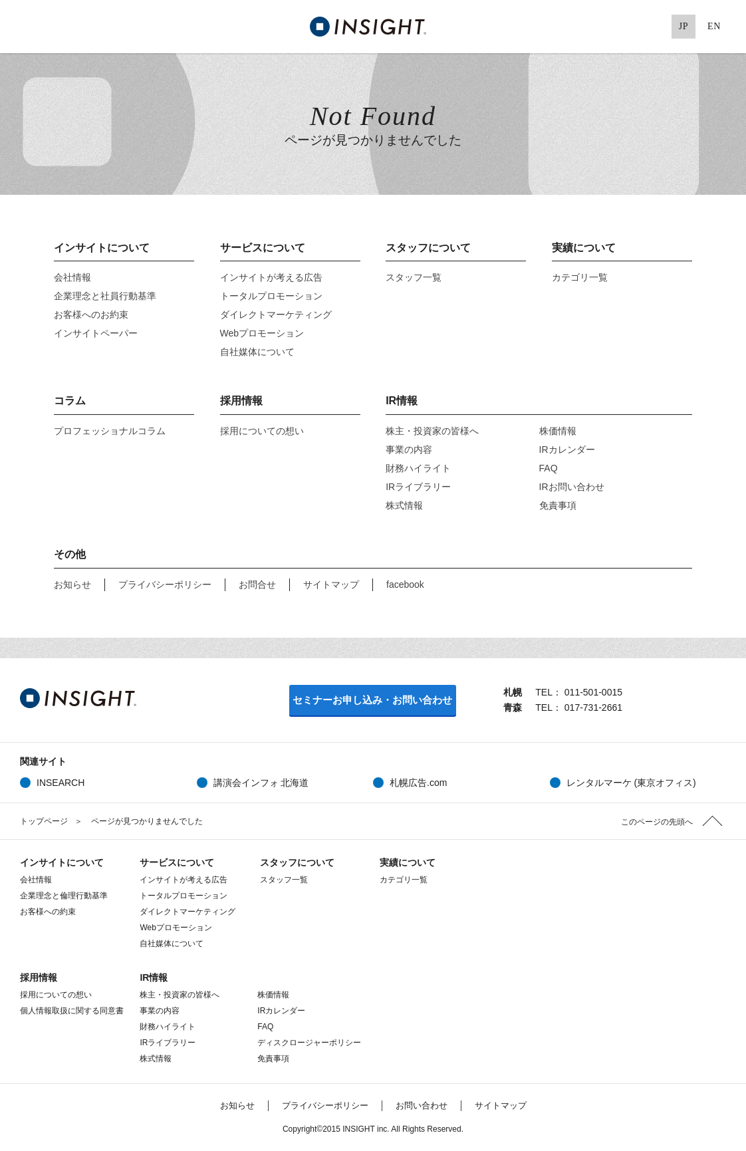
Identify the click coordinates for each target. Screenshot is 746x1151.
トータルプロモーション (271, 296)
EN (714, 26)
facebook (405, 584)
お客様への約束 (48, 911)
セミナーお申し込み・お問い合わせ (372, 699)
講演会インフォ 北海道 (261, 782)
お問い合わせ (421, 1105)
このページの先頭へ (657, 822)
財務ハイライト (418, 468)
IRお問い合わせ (571, 486)
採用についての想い (262, 431)
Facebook (598, 27)
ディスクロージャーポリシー (309, 1042)
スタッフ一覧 (413, 277)
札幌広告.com (418, 782)
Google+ (626, 27)
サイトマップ (331, 584)
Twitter (571, 27)
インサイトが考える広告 (271, 277)
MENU (26, 26)
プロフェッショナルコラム (110, 431)
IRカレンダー (567, 449)
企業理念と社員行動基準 (105, 296)
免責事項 (557, 505)
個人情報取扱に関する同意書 (72, 1010)
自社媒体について (257, 351)
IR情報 (402, 400)
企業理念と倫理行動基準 (64, 895)
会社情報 (72, 277)
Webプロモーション (262, 333)
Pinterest (653, 27)
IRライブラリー (418, 486)
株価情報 (566, 431)
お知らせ (72, 584)
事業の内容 (409, 449)
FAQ (548, 468)
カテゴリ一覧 (580, 277)
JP (684, 26)
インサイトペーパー (96, 333)
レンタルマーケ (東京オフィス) (631, 782)
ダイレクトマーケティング (276, 314)
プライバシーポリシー (164, 584)
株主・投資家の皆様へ (432, 431)
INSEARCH (60, 782)
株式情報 (404, 505)
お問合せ (257, 584)
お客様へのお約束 (91, 314)
